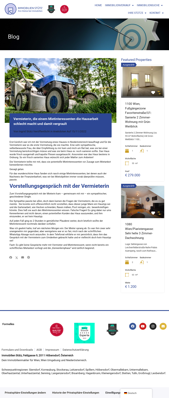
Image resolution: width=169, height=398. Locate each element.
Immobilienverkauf (119, 5)
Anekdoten (59, 131)
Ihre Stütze (137, 13)
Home (98, 5)
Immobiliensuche (150, 5)
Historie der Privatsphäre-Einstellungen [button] (75, 392)
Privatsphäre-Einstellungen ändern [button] (25, 392)
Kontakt (157, 13)
